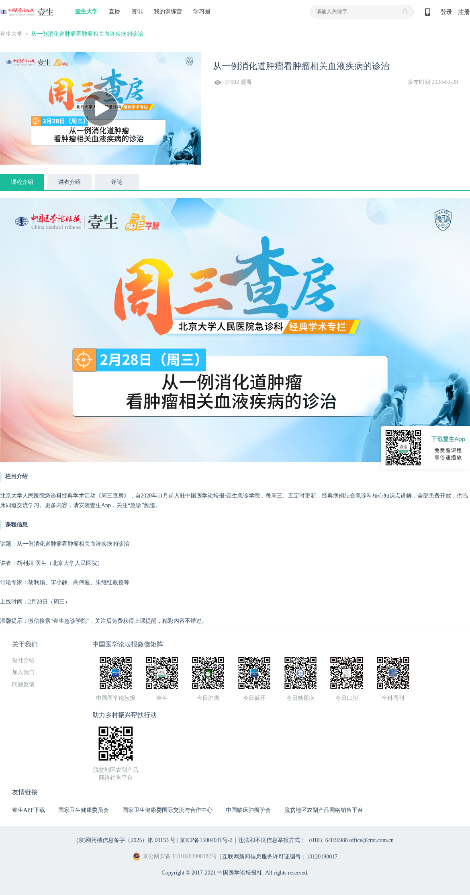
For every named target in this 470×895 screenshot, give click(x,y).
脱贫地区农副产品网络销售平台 (323, 810)
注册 (464, 12)
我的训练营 (168, 11)
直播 (114, 11)
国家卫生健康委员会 (83, 810)
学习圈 (201, 11)
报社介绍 (23, 660)
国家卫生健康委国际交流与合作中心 (168, 810)
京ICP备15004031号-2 (206, 840)
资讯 (137, 11)
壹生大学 (86, 11)
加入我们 (23, 672)
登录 (446, 12)
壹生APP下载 (28, 810)
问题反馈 (23, 684)
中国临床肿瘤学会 (248, 810)
